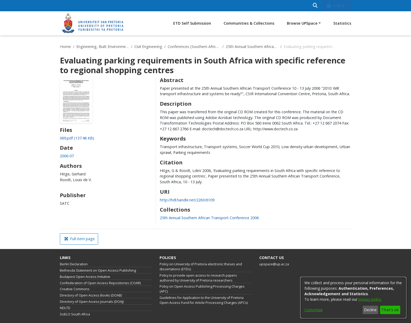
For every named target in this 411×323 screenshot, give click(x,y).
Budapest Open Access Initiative (85, 276)
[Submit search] (315, 5)
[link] (77, 138)
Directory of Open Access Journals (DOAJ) (92, 301)
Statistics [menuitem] (342, 23)
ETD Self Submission (192, 23)
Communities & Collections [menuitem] (249, 23)
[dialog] (353, 297)
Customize (313, 309)
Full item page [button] (79, 238)
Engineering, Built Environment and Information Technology (102, 46)
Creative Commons (74, 289)
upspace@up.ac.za (274, 264)
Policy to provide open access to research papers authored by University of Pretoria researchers (198, 278)
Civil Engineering (148, 46)
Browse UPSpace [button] (302, 23)
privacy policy (370, 299)
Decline (370, 309)
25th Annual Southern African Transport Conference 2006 (252, 46)
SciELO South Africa (75, 314)
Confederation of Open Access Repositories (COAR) (100, 283)
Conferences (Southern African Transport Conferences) (194, 46)
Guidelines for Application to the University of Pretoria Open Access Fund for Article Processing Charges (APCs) (204, 300)
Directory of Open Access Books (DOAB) (91, 295)
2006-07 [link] (67, 155)
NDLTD (65, 308)
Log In (335, 5)
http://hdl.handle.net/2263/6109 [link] (187, 199)
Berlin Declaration (74, 264)
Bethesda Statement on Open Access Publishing (98, 270)
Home (65, 46)
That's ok (390, 309)
